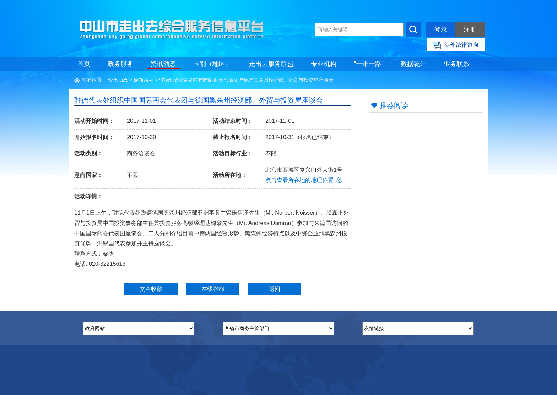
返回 (274, 289)
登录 (440, 29)
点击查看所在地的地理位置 (303, 180)
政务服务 (120, 63)
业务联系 (456, 63)
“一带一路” (369, 63)
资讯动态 (163, 63)
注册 (470, 29)
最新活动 (143, 80)
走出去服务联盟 (271, 63)
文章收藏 (151, 289)
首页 (83, 63)
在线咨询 (212, 289)
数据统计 (413, 63)
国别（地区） (212, 63)
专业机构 (323, 63)
